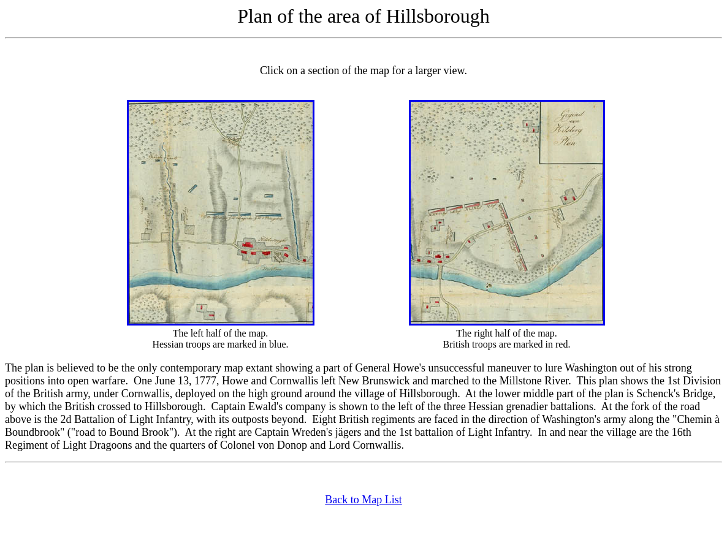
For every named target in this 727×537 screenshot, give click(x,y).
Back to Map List (363, 499)
